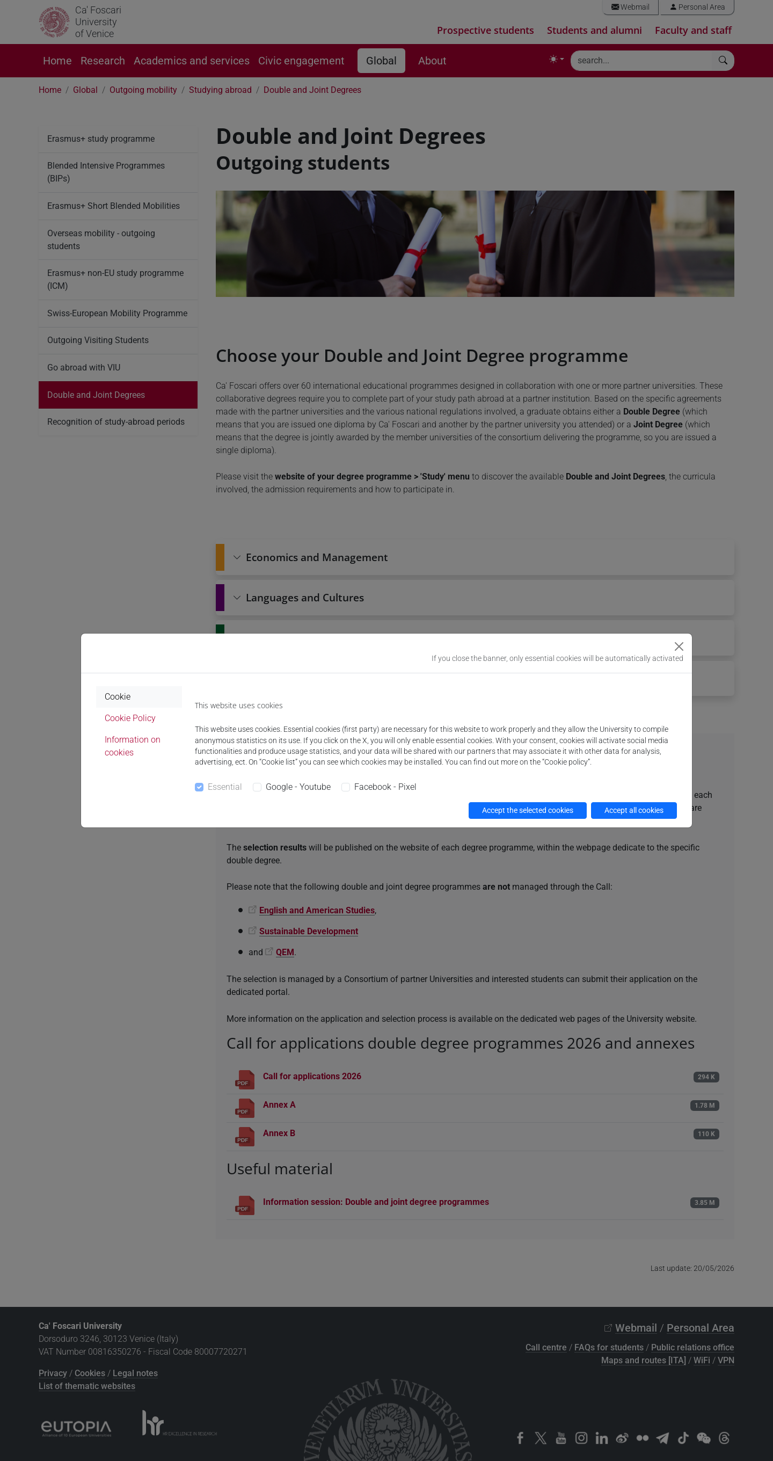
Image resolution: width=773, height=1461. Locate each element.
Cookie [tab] (117, 697)
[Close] (679, 646)
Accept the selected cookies (527, 810)
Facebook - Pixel (385, 787)
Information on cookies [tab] (133, 746)
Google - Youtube (298, 787)
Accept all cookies (633, 810)
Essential (225, 787)
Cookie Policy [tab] (130, 718)
